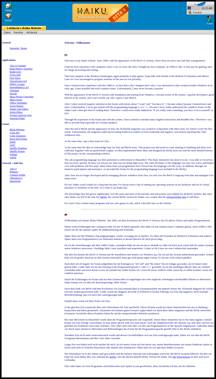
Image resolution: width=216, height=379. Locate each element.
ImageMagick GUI (19, 87)
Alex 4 (13, 168)
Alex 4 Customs (18, 65)
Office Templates (18, 102)
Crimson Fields (17, 174)
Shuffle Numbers (18, 148)
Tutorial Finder (17, 118)
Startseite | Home (18, 48)
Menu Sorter (16, 99)
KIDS (13, 141)
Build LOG (15, 71)
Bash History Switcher (21, 68)
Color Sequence (18, 135)
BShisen (14, 171)
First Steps (15, 78)
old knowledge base (177, 197)
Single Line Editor (19, 109)
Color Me (14, 132)
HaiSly (103, 197)
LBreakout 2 (16, 178)
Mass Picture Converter (22, 96)
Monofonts (15, 181)
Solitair (13, 154)
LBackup (14, 90)
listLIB (13, 93)
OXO (12, 145)
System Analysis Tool (21, 115)
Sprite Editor (16, 112)
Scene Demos (16, 105)
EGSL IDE (15, 74)
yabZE (13, 157)
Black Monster (17, 129)
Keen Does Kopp (18, 138)
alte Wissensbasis (181, 356)
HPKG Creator (17, 84)
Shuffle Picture (17, 151)
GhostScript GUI (18, 81)
